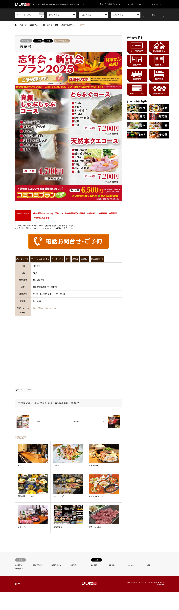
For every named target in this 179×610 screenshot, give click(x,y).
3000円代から (56, 565)
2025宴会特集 (22, 259)
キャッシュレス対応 (40, 259)
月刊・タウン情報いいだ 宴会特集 (145, 582)
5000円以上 (19, 569)
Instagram (16, 583)
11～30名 (38, 41)
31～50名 (112, 565)
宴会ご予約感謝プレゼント (110, 4)
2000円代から (38, 565)
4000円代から (26, 41)
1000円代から (19, 565)
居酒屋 (75, 259)
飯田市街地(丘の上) (61, 41)
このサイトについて (156, 4)
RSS (19, 583)
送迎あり (85, 259)
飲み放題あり (97, 259)
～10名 (48, 41)
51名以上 (131, 565)
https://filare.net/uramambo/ (45, 308)
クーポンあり (57, 259)
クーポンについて (134, 4)
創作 (68, 259)
